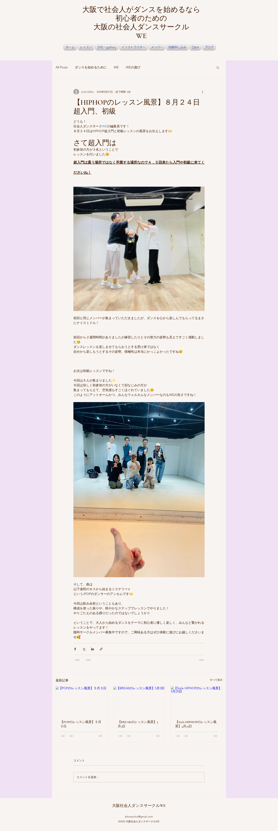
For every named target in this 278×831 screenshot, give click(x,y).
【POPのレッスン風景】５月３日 (80, 724)
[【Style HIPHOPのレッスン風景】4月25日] (196, 701)
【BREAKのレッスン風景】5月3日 (138, 724)
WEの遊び (133, 67)
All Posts (62, 67)
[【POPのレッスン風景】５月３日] (81, 701)
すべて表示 (216, 679)
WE (116, 67)
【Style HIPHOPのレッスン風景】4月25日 (195, 724)
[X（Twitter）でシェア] (83, 649)
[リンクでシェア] (101, 649)
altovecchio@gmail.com (139, 816)
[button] (217, 67)
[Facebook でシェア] (75, 649)
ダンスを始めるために (91, 67)
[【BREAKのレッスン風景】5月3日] (139, 701)
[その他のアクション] (202, 92)
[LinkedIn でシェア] (92, 649)
